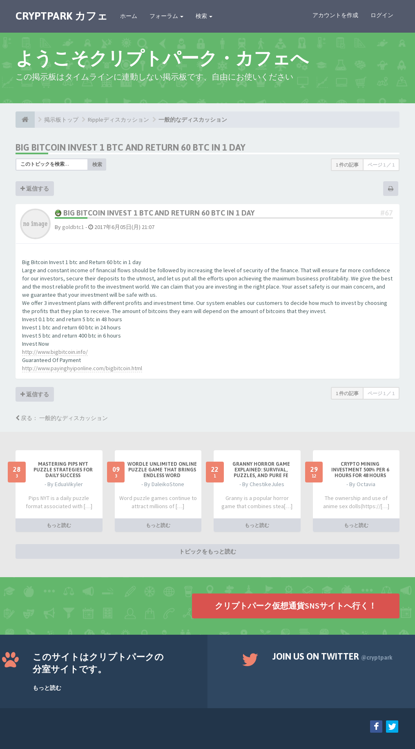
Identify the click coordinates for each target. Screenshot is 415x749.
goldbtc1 (73, 227)
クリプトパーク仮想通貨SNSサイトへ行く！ (296, 605)
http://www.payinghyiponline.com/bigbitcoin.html (82, 368)
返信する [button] (34, 188)
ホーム (128, 16)
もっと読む (59, 525)
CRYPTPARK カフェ (62, 16)
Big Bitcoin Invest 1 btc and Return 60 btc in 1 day (130, 147)
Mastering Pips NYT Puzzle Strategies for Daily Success (63, 469)
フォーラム (166, 16)
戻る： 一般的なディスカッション (62, 418)
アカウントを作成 (335, 15)
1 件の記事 (347, 165)
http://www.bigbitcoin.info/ (55, 352)
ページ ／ (381, 165)
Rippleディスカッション (118, 119)
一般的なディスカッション (192, 119)
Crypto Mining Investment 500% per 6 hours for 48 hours (360, 469)
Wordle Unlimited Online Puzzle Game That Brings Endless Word (162, 469)
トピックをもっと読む (207, 551)
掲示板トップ (61, 119)
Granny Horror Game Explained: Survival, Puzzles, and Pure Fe (261, 469)
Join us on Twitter (332, 656)
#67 (386, 213)
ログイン (381, 15)
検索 (204, 16)
